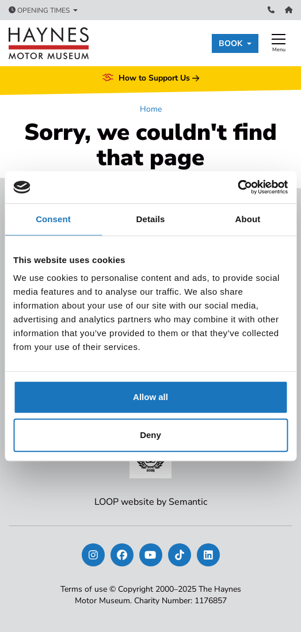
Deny (150, 435)
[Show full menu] (278, 43)
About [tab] (248, 219)
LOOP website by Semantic (150, 502)
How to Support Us (151, 78)
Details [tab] (150, 219)
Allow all (150, 397)
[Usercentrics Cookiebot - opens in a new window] (237, 187)
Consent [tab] (53, 219)
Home (151, 109)
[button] (235, 43)
